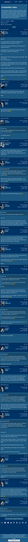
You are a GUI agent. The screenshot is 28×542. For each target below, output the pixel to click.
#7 (27, 184)
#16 (27, 384)
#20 (27, 498)
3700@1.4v (21, 378)
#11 (27, 266)
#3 (27, 100)
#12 (27, 299)
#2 (27, 81)
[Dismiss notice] (26, 5)
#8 (27, 202)
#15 (27, 366)
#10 (27, 245)
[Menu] (2, 1)
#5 (27, 140)
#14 (27, 344)
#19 (27, 479)
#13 (27, 326)
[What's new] (24, 1)
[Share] (25, 29)
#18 (27, 456)
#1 (27, 29)
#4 (27, 118)
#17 (27, 411)
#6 (27, 159)
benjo (3, 24)
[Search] (26, 1)
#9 (27, 227)
